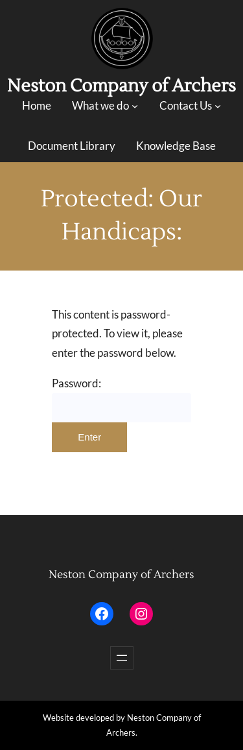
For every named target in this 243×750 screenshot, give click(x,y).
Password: (121, 399)
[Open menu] (121, 658)
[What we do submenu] (135, 106)
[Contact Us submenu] (217, 106)
